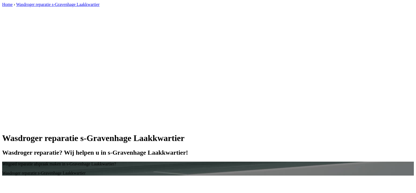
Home (7, 4)
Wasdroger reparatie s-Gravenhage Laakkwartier (58, 4)
